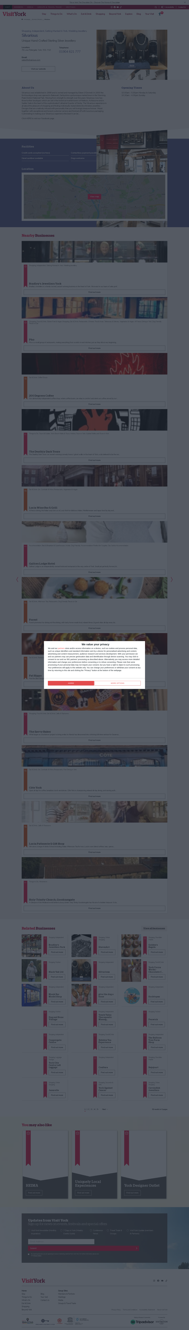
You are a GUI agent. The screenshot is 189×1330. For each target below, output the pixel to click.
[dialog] (94, 665)
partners (61, 649)
